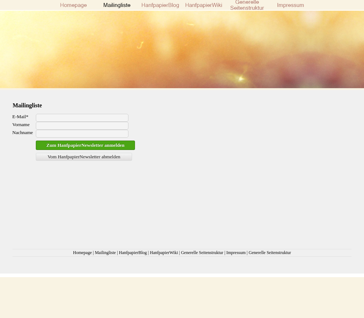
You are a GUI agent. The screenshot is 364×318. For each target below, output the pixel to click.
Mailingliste (105, 252)
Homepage (82, 252)
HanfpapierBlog (133, 252)
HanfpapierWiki (164, 252)
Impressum (236, 252)
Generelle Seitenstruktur (202, 252)
